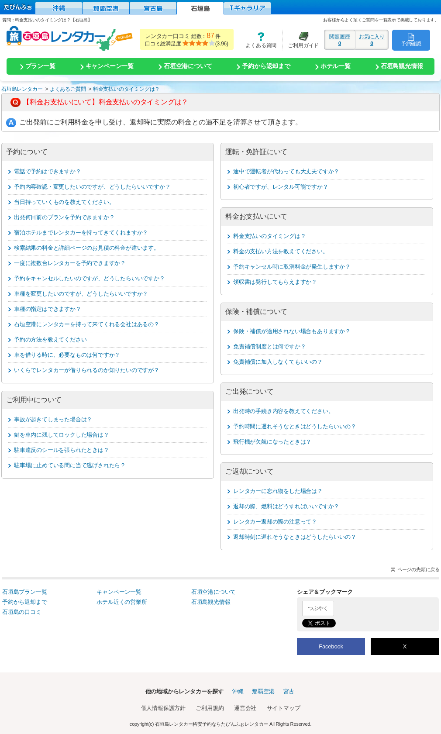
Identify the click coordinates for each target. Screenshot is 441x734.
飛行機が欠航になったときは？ (272, 441)
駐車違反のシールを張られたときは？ (61, 450)
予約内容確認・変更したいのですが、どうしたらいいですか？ (92, 186)
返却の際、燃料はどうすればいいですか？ (286, 506)
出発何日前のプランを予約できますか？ (64, 217)
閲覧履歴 (339, 40)
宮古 (289, 691)
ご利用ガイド (301, 40)
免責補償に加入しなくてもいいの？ (278, 361)
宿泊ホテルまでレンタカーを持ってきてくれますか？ (81, 232)
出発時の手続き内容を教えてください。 (283, 411)
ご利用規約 (210, 708)
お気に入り (371, 40)
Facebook (331, 646)
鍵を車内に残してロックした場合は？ (61, 434)
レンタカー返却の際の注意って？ (275, 521)
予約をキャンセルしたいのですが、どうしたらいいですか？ (89, 278)
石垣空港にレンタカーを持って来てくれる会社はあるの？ (86, 324)
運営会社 (245, 708)
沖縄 (238, 691)
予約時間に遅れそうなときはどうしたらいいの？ (294, 426)
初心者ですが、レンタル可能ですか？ (280, 186)
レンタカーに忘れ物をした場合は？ (278, 491)
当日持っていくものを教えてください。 (64, 202)
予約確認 (411, 39)
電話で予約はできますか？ (47, 171)
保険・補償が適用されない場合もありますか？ (292, 331)
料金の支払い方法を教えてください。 (280, 251)
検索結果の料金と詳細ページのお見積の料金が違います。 (86, 248)
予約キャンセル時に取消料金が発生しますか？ (292, 266)
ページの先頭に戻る (418, 569)
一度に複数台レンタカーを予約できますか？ (70, 263)
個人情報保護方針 (163, 708)
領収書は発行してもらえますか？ (275, 282)
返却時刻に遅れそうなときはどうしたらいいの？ (294, 537)
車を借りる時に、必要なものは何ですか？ (67, 354)
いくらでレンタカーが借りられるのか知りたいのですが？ (86, 370)
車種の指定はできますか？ (47, 309)
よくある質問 (258, 40)
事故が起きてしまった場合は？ (53, 419)
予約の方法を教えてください (50, 339)
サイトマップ (283, 708)
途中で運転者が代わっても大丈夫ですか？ (286, 171)
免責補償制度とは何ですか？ (269, 346)
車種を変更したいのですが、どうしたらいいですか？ (81, 293)
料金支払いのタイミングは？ (269, 236)
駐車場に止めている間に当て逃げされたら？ (70, 465)
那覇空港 (263, 691)
